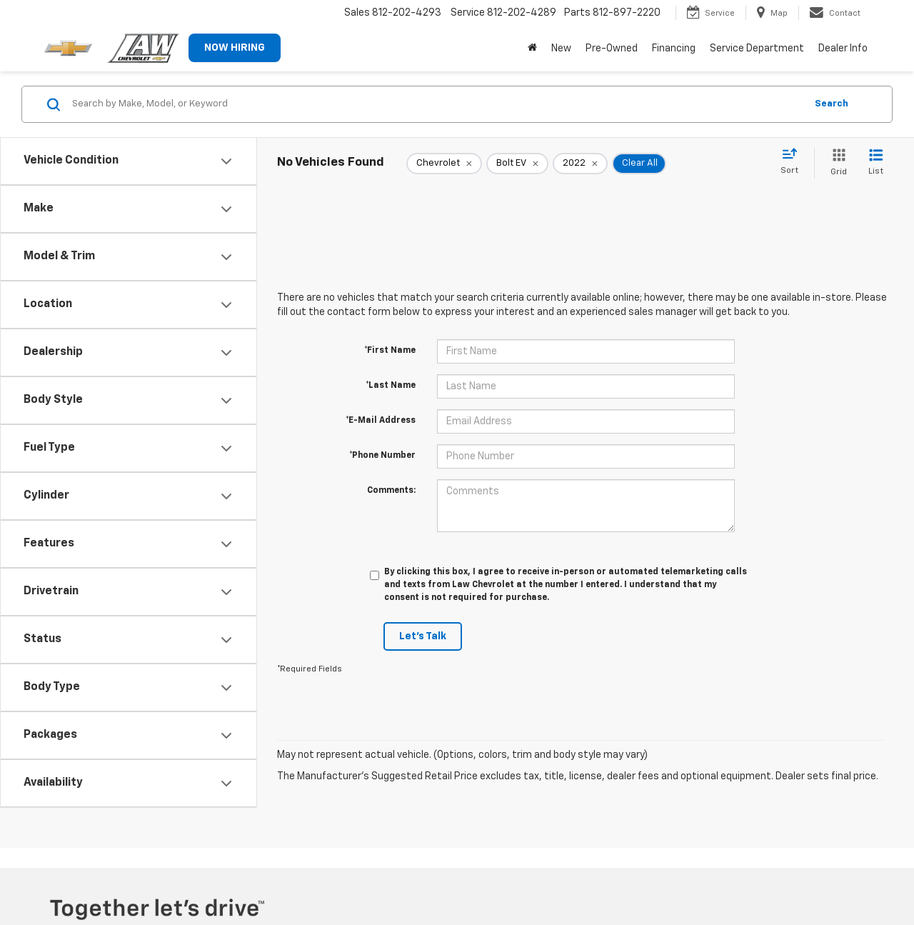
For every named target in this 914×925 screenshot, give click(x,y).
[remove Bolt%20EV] (517, 163)
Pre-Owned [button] (612, 49)
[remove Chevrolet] (444, 163)
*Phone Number (382, 455)
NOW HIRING (234, 48)
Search (831, 104)
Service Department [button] (757, 49)
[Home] (532, 48)
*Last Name (391, 385)
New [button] (561, 49)
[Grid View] (836, 163)
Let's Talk (422, 636)
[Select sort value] (793, 162)
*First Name (390, 350)
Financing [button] (673, 49)
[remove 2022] (580, 163)
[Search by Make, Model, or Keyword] (437, 104)
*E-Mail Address (381, 420)
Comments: (391, 490)
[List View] (876, 163)
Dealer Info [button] (843, 49)
